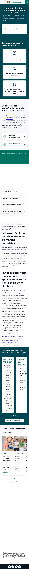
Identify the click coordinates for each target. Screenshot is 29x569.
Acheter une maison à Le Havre (9, 342)
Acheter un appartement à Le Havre (10, 340)
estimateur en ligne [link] (6, 229)
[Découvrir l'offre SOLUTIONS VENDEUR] (9, 384)
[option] (8, 30)
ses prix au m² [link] (9, 119)
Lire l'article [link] (5, 472)
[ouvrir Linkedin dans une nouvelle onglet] (12, 566)
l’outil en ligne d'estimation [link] (16, 290)
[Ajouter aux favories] (11, 453)
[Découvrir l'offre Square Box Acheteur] (22, 384)
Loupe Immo (15, 345)
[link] (14, 420)
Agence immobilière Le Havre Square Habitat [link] (12, 336)
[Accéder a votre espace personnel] (27, 2)
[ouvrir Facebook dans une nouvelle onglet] (9, 566)
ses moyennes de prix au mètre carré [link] (17, 249)
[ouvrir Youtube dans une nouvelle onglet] (16, 566)
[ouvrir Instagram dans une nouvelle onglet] (19, 566)
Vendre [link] (4, 432)
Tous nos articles (14, 481)
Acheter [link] (9, 432)
